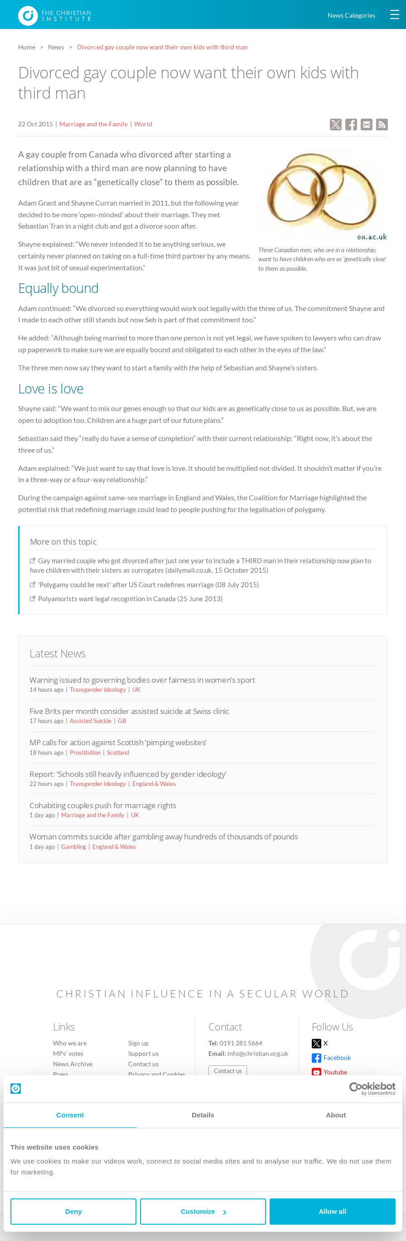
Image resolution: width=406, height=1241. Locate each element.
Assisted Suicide (90, 720)
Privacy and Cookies (156, 1074)
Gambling (73, 846)
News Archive (72, 1064)
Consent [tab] (70, 1115)
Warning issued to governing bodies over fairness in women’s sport (142, 680)
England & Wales (154, 783)
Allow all (332, 1211)
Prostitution (85, 752)
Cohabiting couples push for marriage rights (102, 805)
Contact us (143, 1064)
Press (60, 1074)
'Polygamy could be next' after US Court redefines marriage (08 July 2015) (148, 584)
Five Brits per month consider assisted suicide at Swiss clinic (129, 711)
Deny (73, 1211)
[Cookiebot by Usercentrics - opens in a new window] (356, 1089)
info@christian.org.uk (257, 1053)
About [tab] (336, 1115)
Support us (143, 1053)
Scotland (118, 752)
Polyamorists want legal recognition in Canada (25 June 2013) (130, 598)
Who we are (70, 1043)
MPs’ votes (68, 1053)
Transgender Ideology (98, 689)
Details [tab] (203, 1115)
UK (136, 689)
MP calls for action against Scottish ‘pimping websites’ (118, 742)
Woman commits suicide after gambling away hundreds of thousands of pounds (163, 836)
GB (122, 720)
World (143, 124)
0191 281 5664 (241, 1043)
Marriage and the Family (93, 124)
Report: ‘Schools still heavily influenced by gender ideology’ (128, 774)
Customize (203, 1211)
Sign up (138, 1043)
